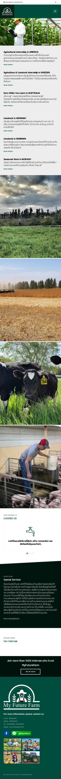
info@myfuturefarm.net (13, 2)
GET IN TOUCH (30, 672)
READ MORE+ (8, 64)
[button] (27, 553)
